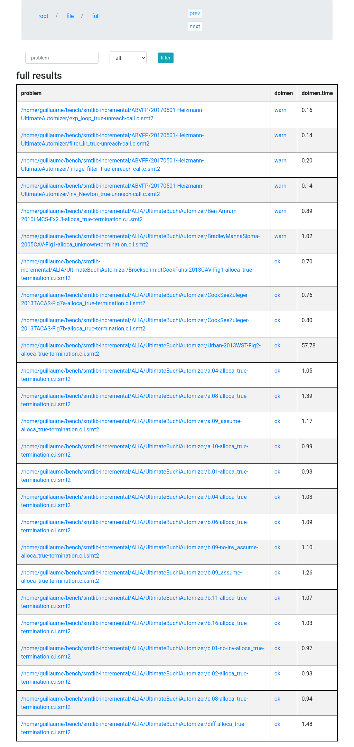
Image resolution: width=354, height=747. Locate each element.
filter (165, 57)
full (96, 16)
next (194, 26)
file (70, 16)
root (43, 16)
